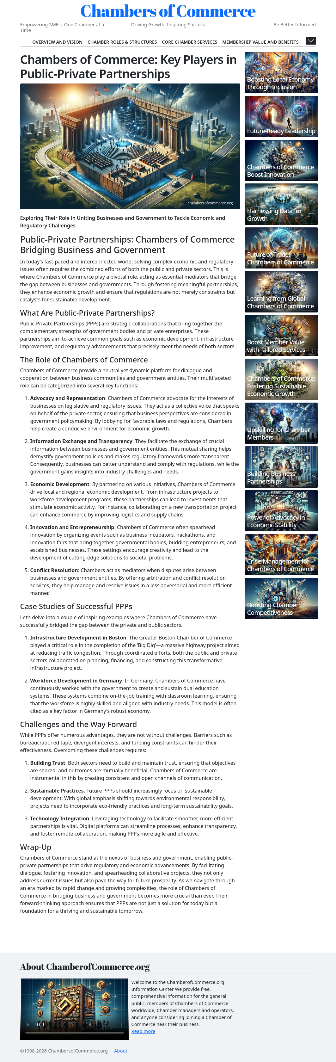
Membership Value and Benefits (260, 42)
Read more (143, 1031)
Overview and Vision (57, 42)
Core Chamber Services (189, 42)
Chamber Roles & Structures (122, 42)
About (120, 1050)
